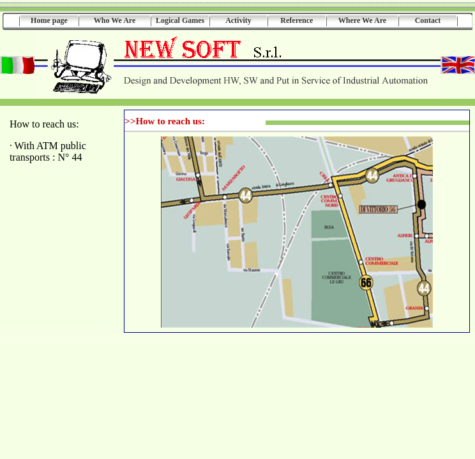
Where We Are (362, 20)
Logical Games (180, 20)
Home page (49, 20)
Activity (238, 20)
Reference (296, 20)
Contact (428, 20)
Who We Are (115, 20)
